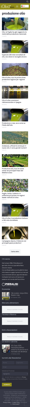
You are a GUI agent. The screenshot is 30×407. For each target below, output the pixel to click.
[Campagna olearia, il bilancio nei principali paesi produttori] (15, 227)
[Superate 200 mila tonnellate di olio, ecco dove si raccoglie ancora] (15, 41)
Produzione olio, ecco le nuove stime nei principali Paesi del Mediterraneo (13, 171)
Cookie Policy (16, 402)
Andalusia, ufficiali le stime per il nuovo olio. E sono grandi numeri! (14, 147)
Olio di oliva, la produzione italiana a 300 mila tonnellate (15, 219)
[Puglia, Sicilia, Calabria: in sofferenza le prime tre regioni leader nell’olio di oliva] (15, 180)
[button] (27, 1)
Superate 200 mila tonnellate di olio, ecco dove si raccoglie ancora (14, 56)
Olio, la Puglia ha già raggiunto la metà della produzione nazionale (14, 33)
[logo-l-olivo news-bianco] (7, 6)
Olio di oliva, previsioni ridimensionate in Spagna (11, 101)
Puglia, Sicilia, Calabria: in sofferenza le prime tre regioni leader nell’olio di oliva (13, 195)
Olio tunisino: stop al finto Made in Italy (19, 294)
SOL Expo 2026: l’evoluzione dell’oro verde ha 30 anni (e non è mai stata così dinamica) (19, 348)
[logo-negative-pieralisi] (10, 284)
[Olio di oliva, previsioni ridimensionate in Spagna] (15, 87)
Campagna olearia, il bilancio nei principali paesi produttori (14, 242)
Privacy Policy (7, 402)
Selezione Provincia (8, 371)
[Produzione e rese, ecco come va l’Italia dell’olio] (15, 110)
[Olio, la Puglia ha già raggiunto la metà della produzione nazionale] (15, 18)
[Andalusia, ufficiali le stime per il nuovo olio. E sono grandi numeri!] (15, 132)
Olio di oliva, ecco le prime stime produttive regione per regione (14, 78)
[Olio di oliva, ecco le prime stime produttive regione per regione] (15, 64)
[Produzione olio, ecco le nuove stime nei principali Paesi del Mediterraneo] (15, 155)
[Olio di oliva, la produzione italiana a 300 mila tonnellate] (15, 205)
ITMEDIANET (16, 404)
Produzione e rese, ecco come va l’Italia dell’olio (13, 124)
